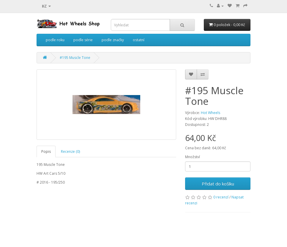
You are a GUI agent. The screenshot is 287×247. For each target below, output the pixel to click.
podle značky (113, 39)
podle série (83, 39)
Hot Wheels (210, 112)
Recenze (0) (70, 151)
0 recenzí (220, 197)
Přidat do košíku (218, 184)
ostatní (138, 39)
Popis (46, 151)
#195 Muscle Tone (75, 57)
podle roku (55, 39)
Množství (192, 156)
